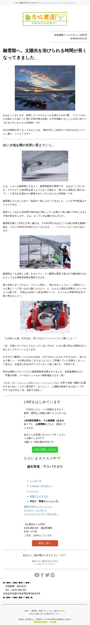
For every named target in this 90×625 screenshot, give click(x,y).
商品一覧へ (45, 543)
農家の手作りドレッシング (38, 506)
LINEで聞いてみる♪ (45, 449)
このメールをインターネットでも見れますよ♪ (58, 3)
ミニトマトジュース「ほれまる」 (41, 514)
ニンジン (34, 491)
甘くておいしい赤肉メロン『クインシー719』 (36, 383)
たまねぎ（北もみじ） (41, 486)
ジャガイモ (35, 481)
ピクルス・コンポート (35, 510)
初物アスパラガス (39, 496)
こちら (36, 564)
